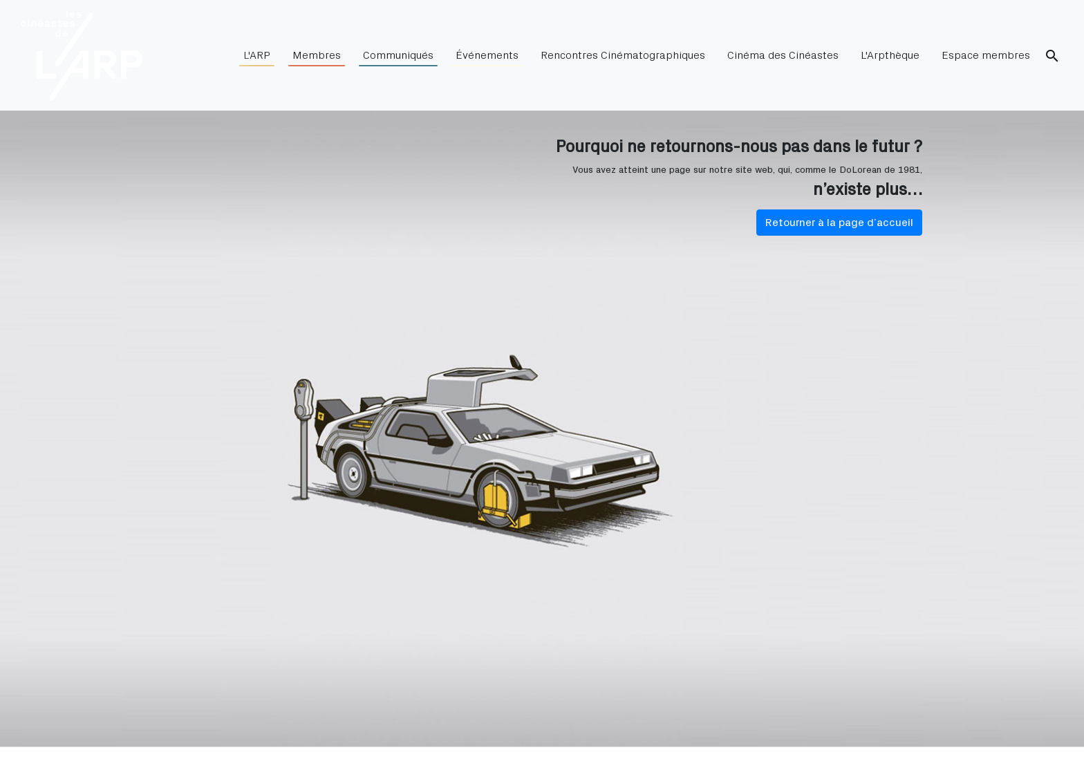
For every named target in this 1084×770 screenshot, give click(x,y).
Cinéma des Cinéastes (783, 55)
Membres (316, 58)
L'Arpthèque (890, 55)
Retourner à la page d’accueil (839, 222)
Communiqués (398, 58)
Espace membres (986, 55)
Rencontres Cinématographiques (623, 55)
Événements (487, 58)
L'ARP (256, 58)
